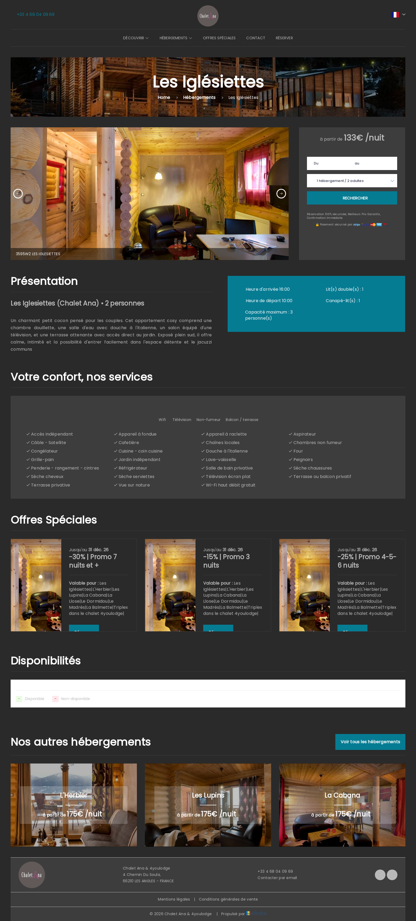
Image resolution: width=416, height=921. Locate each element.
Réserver (284, 38)
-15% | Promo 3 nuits (226, 561)
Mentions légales (174, 899)
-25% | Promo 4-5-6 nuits (367, 561)
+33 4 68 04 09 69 (272, 871)
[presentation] (18, 193)
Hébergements (176, 38)
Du (316, 163)
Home (164, 97)
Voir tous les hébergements (370, 742)
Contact (255, 38)
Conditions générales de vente (228, 899)
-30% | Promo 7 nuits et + (93, 561)
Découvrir (136, 38)
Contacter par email (274, 877)
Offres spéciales (219, 38)
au (357, 163)
